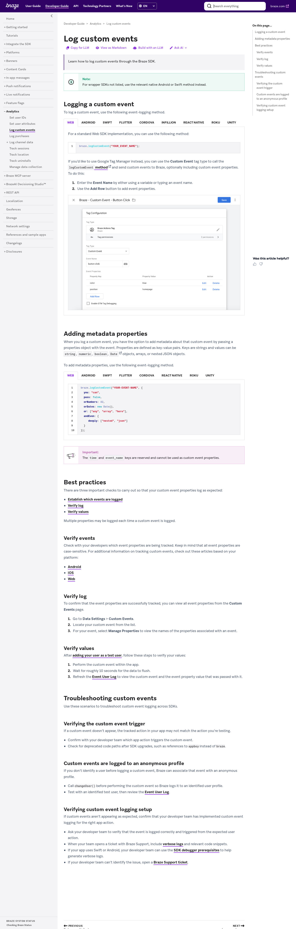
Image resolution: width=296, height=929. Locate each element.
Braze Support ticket (170, 862)
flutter (125, 122)
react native (193, 122)
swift (107, 122)
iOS (71, 572)
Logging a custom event (270, 32)
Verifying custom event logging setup (271, 108)
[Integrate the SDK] (18, 44)
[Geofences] (13, 210)
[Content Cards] (16, 69)
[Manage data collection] (25, 167)
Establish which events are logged (95, 499)
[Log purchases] (19, 136)
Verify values (78, 511)
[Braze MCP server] (18, 176)
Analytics (95, 23)
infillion (169, 122)
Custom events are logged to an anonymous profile (273, 96)
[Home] (10, 19)
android (88, 122)
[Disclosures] (14, 252)
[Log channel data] (21, 142)
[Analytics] (12, 112)
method (88, 167)
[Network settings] (18, 226)
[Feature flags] (15, 103)
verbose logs (173, 844)
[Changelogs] (14, 243)
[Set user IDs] (17, 118)
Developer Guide (74, 23)
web (70, 122)
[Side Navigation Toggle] (52, 16)
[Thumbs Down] (261, 265)
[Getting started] (17, 27)
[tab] (71, 123)
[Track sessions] (19, 149)
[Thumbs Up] (255, 265)
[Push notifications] (18, 86)
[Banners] (11, 61)
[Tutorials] (12, 36)
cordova (146, 122)
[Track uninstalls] (20, 161)
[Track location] (19, 155)
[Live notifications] (18, 95)
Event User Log (104, 676)
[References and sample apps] (26, 235)
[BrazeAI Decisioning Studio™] (26, 184)
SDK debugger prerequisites (196, 850)
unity (231, 122)
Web (71, 579)
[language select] (148, 6)
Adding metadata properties (272, 38)
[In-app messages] (18, 78)
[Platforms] (13, 53)
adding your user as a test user (97, 655)
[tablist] (154, 123)
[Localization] (14, 201)
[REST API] (12, 193)
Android (74, 566)
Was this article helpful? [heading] (271, 258)
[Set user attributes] (22, 124)
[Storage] (11, 218)
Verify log (75, 505)
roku (216, 122)
